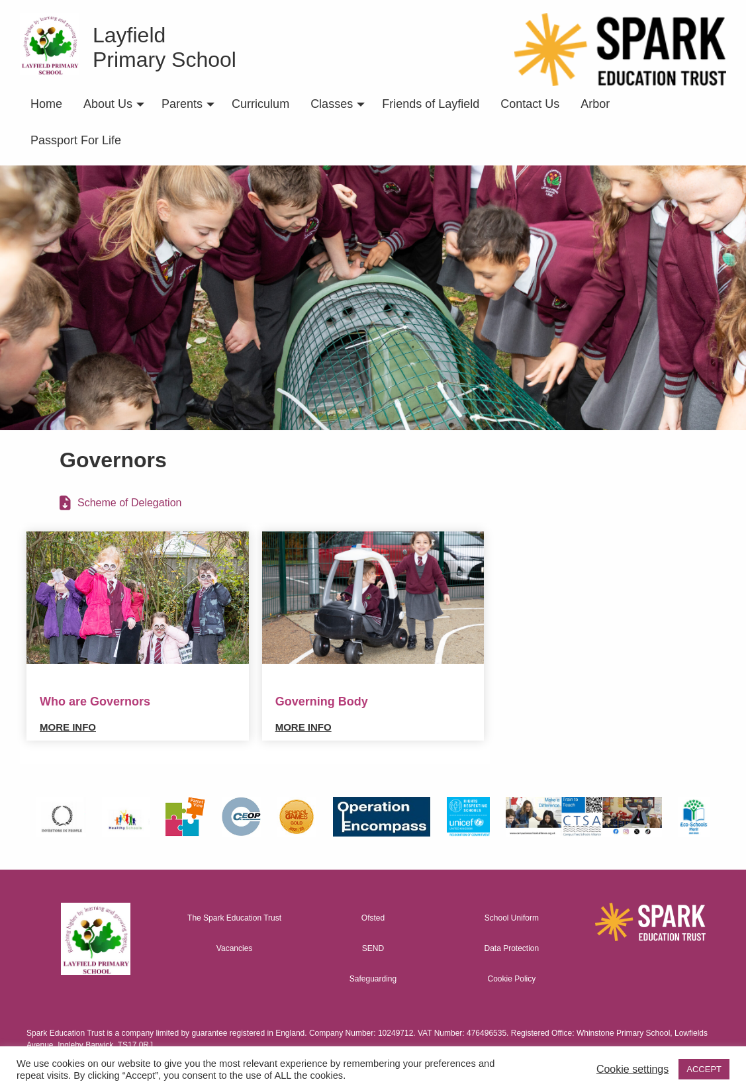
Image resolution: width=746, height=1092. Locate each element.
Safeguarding (373, 978)
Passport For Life (75, 140)
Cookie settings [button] (632, 1069)
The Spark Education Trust (234, 918)
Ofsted (373, 918)
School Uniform (512, 918)
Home (46, 104)
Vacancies (234, 948)
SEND (373, 948)
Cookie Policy (512, 978)
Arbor (595, 104)
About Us (107, 104)
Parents (182, 104)
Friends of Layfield (430, 104)
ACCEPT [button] (704, 1069)
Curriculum (260, 104)
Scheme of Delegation (129, 502)
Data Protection (512, 948)
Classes (331, 104)
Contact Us (529, 104)
